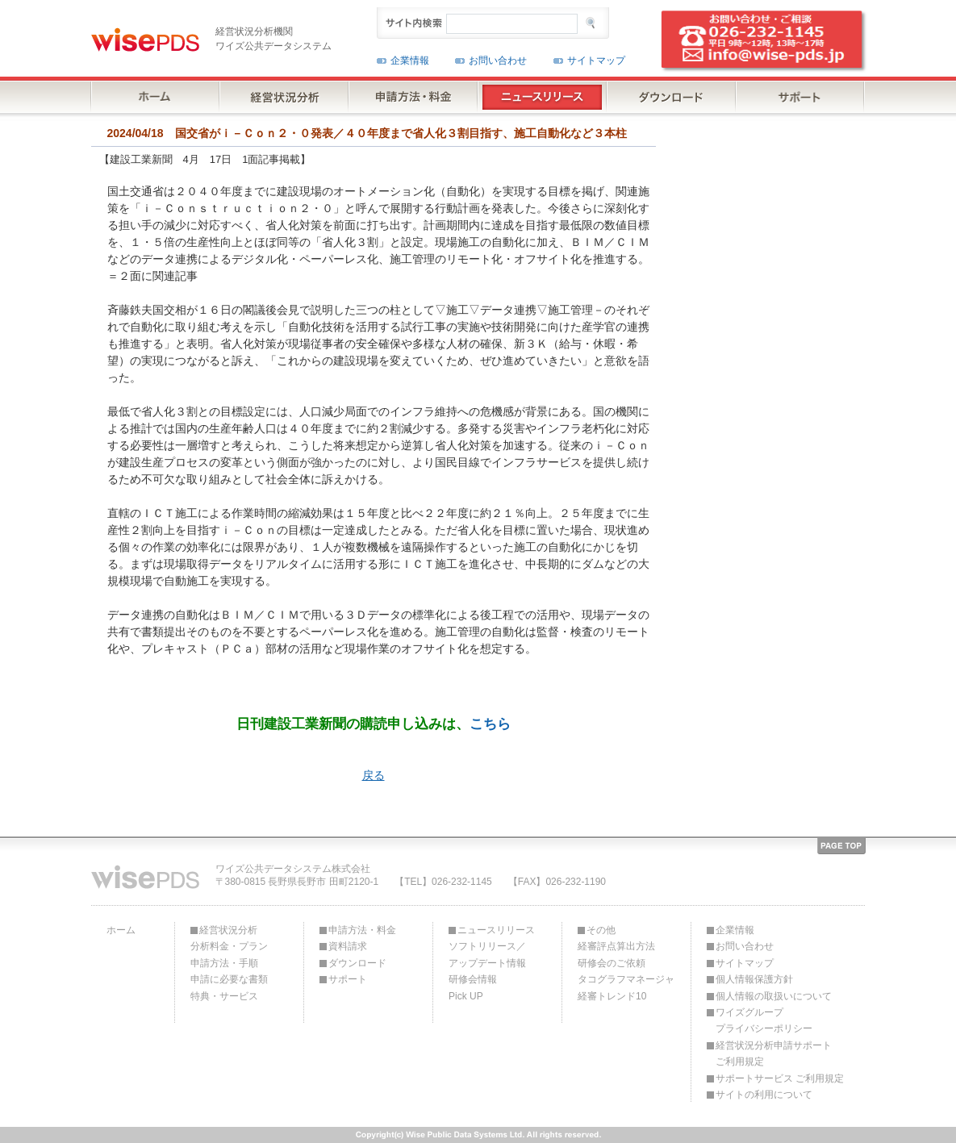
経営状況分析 (228, 930)
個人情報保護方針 (754, 979)
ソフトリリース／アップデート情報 (487, 954)
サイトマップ (596, 60)
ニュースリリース (496, 930)
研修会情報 (473, 979)
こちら (490, 723)
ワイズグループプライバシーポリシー (764, 1020)
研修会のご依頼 (611, 963)
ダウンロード (357, 963)
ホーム (121, 930)
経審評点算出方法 (616, 946)
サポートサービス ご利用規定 (780, 1078)
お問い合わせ (498, 60)
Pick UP (466, 996)
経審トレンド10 (612, 996)
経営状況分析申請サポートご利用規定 (774, 1053)
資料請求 (347, 946)
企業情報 (409, 60)
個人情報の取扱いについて (774, 996)
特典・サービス (224, 996)
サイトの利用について (764, 1094)
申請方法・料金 (362, 930)
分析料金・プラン (229, 946)
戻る (373, 775)
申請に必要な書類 (229, 979)
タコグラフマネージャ (626, 979)
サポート (347, 979)
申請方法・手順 (224, 963)
